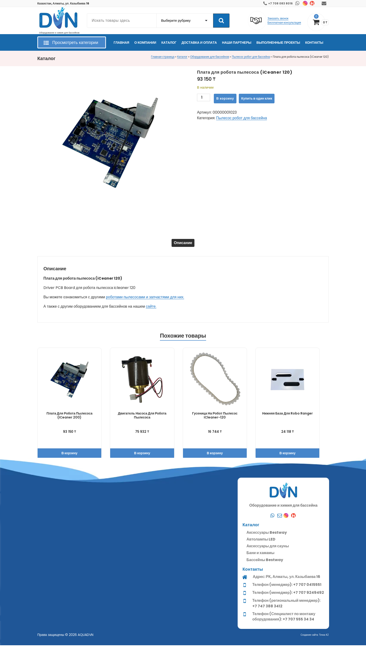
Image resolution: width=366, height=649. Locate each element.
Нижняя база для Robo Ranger (287, 417)
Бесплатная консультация (284, 23)
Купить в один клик (256, 98)
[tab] (183, 245)
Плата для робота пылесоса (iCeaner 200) (69, 419)
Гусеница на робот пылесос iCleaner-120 (214, 419)
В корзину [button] (69, 456)
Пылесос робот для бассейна (251, 57)
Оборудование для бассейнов (209, 57)
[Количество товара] (203, 98)
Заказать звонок (278, 18)
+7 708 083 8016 (280, 3)
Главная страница (162, 57)
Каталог (182, 57)
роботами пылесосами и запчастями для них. (145, 300)
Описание (183, 244)
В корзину (225, 98)
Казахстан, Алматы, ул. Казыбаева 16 (63, 3)
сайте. (151, 310)
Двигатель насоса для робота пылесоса (142, 419)
